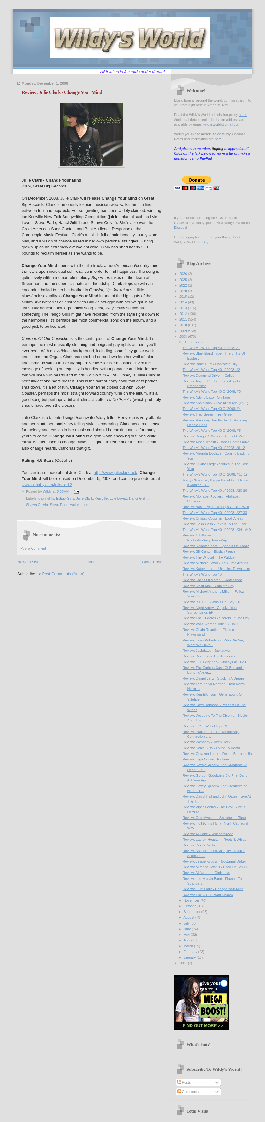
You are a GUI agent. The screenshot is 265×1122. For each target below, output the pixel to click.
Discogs (180, 227)
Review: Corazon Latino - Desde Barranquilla (217, 753)
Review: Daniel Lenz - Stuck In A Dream (213, 678)
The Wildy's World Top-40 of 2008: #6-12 (214, 448)
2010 (183, 325)
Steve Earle (59, 504)
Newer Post (27, 562)
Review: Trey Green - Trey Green (208, 414)
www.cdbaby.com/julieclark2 (47, 484)
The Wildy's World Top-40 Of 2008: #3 (212, 391)
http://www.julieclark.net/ (115, 472)
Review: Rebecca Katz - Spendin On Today (216, 546)
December (191, 342)
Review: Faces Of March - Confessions (213, 580)
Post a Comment (33, 548)
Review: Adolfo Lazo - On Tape (206, 397)
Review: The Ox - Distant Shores (208, 895)
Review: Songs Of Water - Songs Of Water (215, 436)
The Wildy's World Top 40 (202, 574)
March (188, 946)
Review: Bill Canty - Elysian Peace (209, 551)
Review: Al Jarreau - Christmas (206, 873)
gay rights (46, 498)
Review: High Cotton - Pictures (206, 759)
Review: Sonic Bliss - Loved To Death (211, 748)
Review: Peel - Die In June (203, 845)
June (187, 929)
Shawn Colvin (37, 504)
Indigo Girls (65, 498)
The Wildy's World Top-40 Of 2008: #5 (212, 430)
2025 (183, 280)
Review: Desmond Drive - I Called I (210, 375)
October (189, 906)
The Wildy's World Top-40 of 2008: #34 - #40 (217, 529)
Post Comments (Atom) (63, 573)
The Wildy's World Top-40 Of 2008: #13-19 (215, 474)
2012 (183, 314)
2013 (183, 308)
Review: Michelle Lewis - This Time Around (215, 563)
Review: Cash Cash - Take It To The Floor (215, 524)
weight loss (79, 504)
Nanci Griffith (139, 498)
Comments (188, 1092)
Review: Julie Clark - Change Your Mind (213, 889)
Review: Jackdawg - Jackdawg (206, 650)
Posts (184, 1082)
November (191, 900)
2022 (183, 285)
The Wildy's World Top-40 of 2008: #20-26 (215, 490)
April (187, 940)
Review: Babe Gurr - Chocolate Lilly (210, 364)
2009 (183, 331)
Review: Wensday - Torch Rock (207, 742)
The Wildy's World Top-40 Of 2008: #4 (212, 409)
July (187, 923)
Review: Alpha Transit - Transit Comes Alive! (217, 442)
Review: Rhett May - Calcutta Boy (208, 586)
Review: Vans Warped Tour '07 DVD (210, 624)
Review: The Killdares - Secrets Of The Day (216, 618)
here (243, 115)
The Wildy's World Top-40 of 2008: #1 (211, 348)
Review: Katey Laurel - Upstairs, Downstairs (216, 569)
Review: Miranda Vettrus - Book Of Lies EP (216, 867)
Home (90, 562)
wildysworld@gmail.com (221, 124)
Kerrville (101, 498)
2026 (183, 274)
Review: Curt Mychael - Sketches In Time (214, 818)
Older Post (151, 562)
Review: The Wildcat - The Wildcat (209, 557)
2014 (183, 302)
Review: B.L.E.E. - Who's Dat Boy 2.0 (211, 602)
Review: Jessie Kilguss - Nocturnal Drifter (214, 861)
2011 (183, 319)
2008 (183, 336)
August (189, 917)
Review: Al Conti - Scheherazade (208, 834)
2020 (183, 291)
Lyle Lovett (118, 498)
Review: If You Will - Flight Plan (207, 726)
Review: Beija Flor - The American (209, 656)
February (190, 952)
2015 (183, 296)
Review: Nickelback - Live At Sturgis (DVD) (215, 403)
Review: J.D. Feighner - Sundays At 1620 (214, 662)
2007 (183, 963)
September (192, 912)
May (187, 934)
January (189, 957)
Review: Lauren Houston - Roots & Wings (215, 839)
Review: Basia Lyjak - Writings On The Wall (216, 507)
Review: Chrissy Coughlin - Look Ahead (213, 518)
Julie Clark (84, 498)
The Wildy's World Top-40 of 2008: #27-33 (215, 513)
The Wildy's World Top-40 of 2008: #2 (211, 370)
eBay (204, 242)
